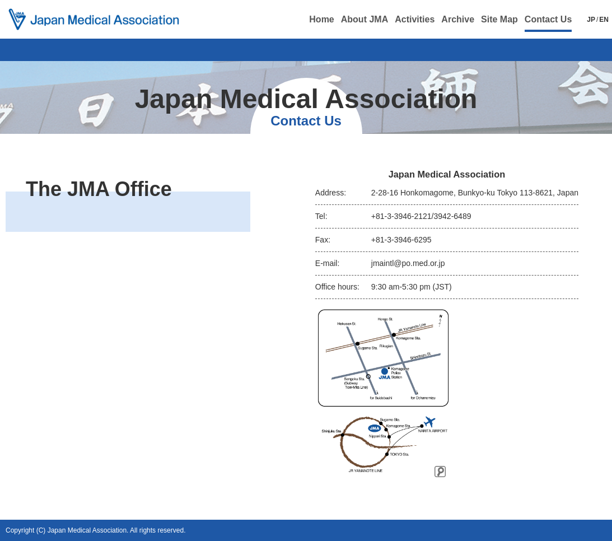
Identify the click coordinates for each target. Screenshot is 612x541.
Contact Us (548, 19)
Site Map (499, 19)
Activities (415, 19)
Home (321, 19)
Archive (457, 19)
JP (591, 20)
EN (604, 20)
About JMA (364, 19)
